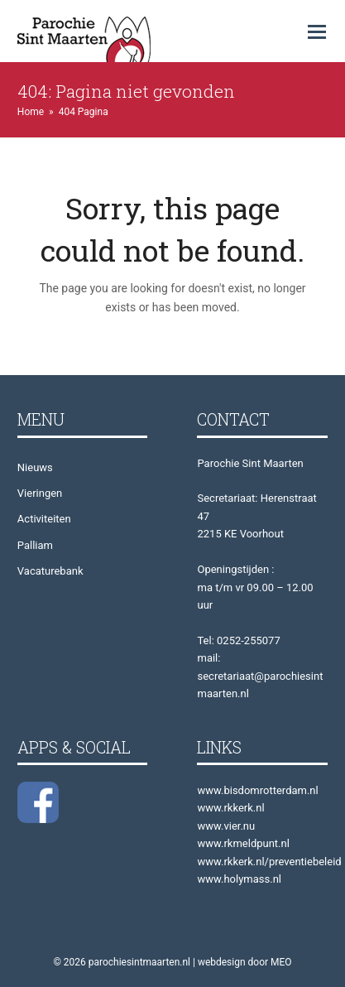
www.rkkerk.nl (230, 808)
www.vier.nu (226, 826)
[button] (317, 32)
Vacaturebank (50, 571)
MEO (281, 962)
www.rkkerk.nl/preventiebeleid (269, 861)
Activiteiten (44, 519)
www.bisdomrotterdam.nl (257, 790)
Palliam (35, 545)
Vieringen (39, 493)
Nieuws (35, 467)
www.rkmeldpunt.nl (243, 843)
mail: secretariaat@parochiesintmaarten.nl (260, 676)
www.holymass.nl (239, 879)
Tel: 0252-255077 (238, 640)
